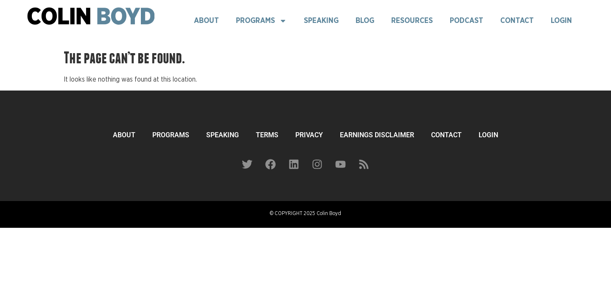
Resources (412, 21)
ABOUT (124, 135)
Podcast (466, 21)
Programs (261, 21)
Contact (517, 21)
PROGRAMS (170, 135)
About (206, 21)
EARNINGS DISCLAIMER (377, 135)
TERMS (267, 135)
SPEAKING (222, 135)
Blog (365, 21)
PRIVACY (309, 135)
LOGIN (488, 135)
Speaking (321, 21)
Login (561, 21)
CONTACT (446, 135)
